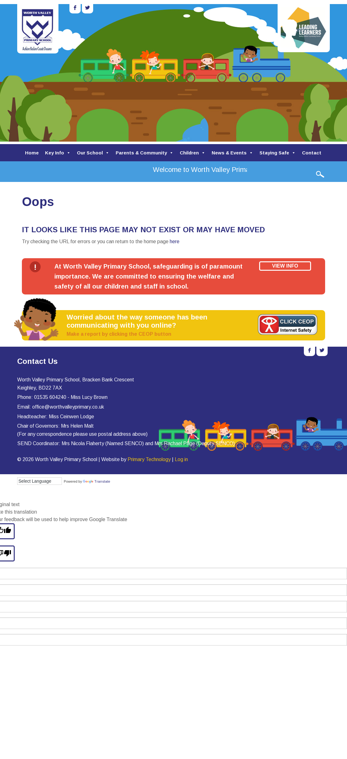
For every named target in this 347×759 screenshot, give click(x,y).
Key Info (58, 152)
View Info (285, 266)
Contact (311, 152)
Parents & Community (145, 152)
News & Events (232, 152)
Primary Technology (149, 459)
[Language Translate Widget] (39, 481)
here (174, 241)
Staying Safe (277, 152)
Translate (96, 481)
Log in (181, 459)
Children (192, 152)
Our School (93, 152)
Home (32, 152)
